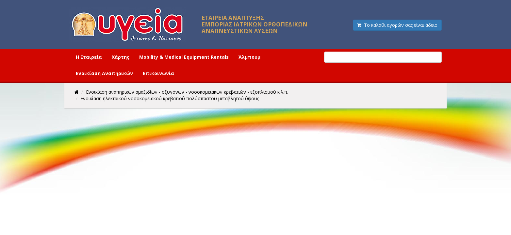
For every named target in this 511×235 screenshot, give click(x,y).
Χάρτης (120, 57)
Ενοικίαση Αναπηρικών (104, 73)
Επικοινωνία (158, 73)
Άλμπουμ (249, 57)
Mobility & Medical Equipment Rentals (184, 57)
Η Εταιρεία (89, 57)
